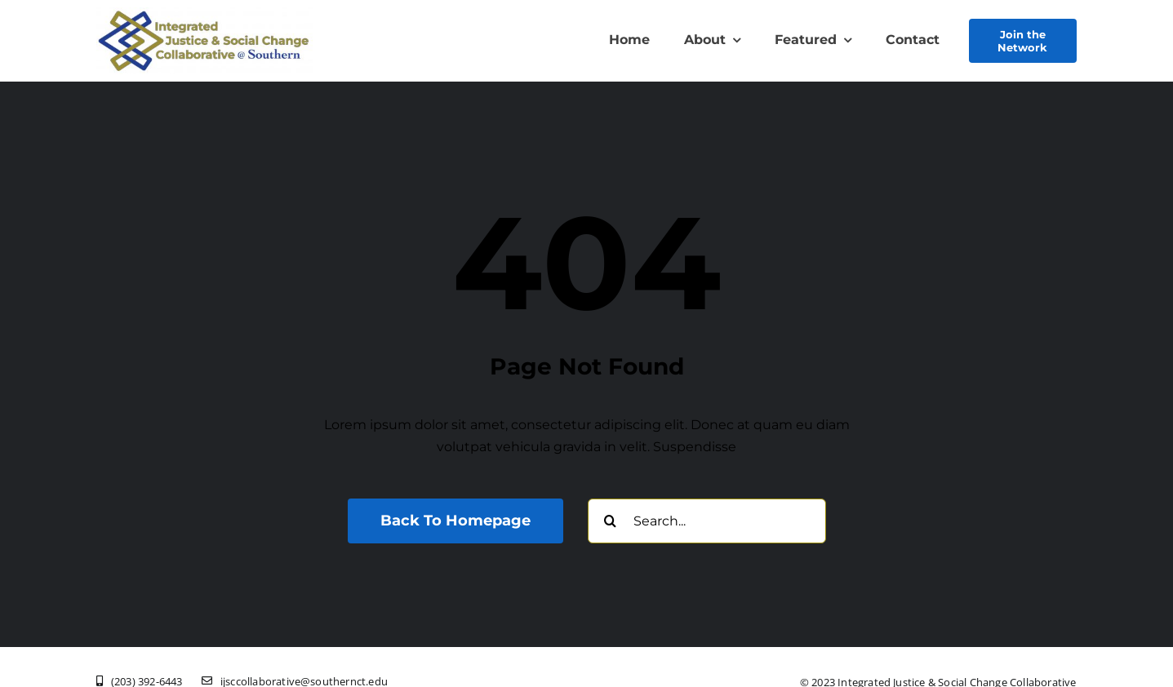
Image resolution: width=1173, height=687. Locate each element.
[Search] (610, 521)
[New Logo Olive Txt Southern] (204, 13)
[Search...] (707, 521)
